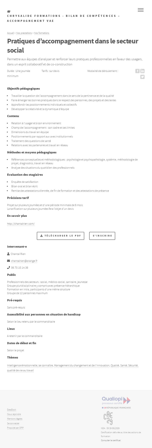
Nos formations (41, 33)
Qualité (115, 365)
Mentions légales (14, 418)
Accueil (10, 33)
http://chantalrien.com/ (21, 224)
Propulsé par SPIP (15, 427)
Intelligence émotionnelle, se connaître (30, 365)
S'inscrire (103, 235)
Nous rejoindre (14, 414)
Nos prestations (24, 33)
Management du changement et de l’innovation (82, 365)
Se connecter (13, 423)
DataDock (11, 409)
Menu (140, 10)
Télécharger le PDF (63, 235)
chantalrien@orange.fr (24, 261)
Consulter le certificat (111, 440)
